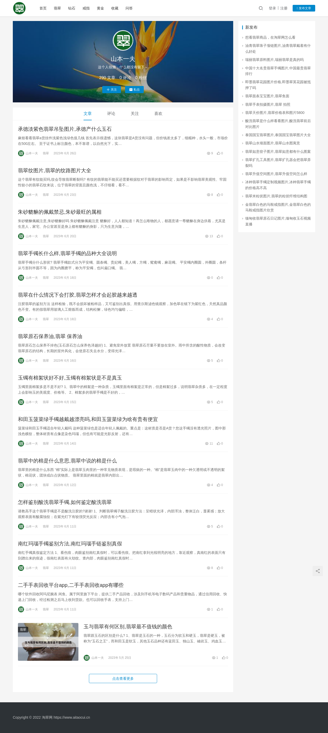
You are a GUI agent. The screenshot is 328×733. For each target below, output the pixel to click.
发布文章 (304, 8)
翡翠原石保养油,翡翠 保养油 (50, 336)
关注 (111, 89)
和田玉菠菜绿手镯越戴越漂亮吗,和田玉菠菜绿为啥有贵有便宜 (88, 419)
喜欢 (158, 113)
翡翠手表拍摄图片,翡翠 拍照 (267, 104)
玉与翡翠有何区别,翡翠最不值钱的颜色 (128, 626)
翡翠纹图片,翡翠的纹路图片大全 (54, 170)
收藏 (114, 8)
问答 (129, 8)
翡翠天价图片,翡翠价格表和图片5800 (274, 113)
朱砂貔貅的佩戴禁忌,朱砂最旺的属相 (59, 212)
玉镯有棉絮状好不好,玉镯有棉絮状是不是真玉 (70, 378)
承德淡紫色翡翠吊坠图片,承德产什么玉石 (65, 129)
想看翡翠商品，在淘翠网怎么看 (270, 37)
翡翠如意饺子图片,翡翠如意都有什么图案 (278, 151)
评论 (111, 113)
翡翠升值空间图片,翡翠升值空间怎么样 (276, 174)
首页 (43, 8)
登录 (272, 8)
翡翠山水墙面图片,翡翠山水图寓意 (272, 143)
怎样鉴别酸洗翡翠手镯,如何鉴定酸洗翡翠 (65, 502)
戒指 (86, 8)
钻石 (71, 8)
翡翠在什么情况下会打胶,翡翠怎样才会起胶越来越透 (77, 295)
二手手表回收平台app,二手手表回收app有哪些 (71, 585)
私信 (134, 89)
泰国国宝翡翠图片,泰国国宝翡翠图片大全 (278, 135)
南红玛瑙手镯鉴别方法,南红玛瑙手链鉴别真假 (70, 543)
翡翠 (57, 8)
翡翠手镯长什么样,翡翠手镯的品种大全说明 (67, 253)
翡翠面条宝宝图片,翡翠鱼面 (267, 96)
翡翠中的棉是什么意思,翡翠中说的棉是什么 (67, 460)
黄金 (100, 8)
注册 (284, 8)
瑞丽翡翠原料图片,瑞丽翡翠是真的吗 (274, 60)
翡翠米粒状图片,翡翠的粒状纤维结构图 (276, 196)
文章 (88, 113)
